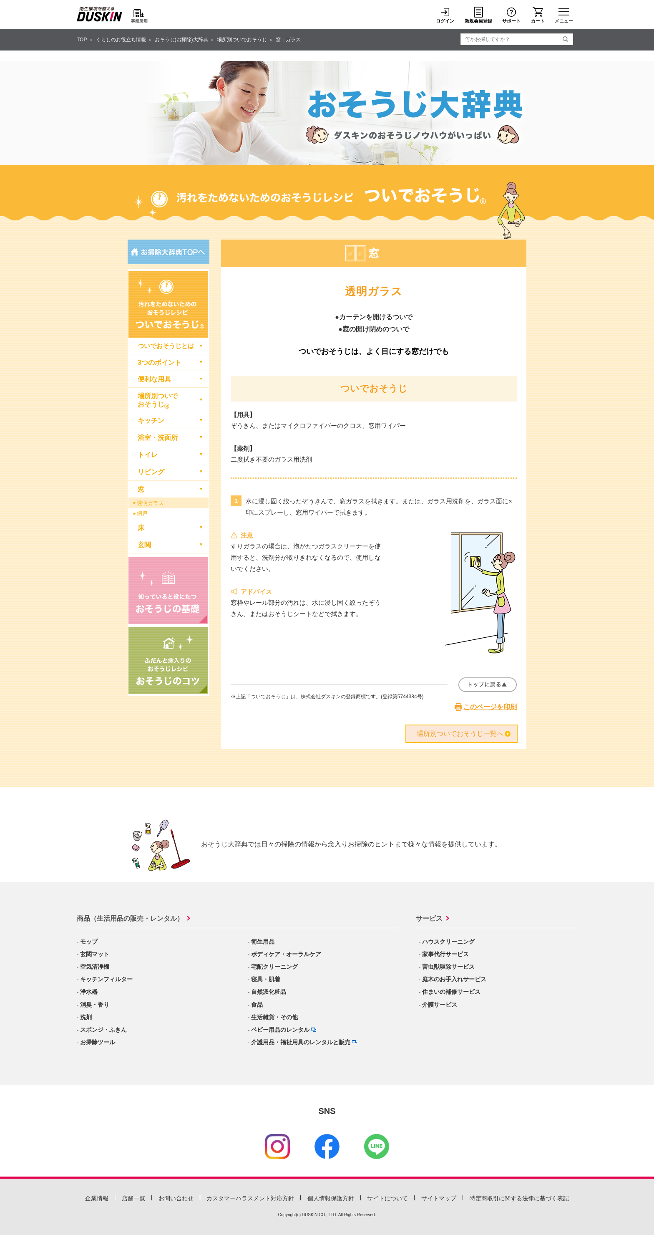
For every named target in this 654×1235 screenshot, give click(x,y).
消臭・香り (94, 1004)
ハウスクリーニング (448, 941)
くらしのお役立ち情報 (121, 40)
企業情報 (96, 1198)
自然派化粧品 (268, 991)
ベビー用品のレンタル (280, 1029)
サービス (429, 918)
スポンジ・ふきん (103, 1029)
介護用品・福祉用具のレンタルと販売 (300, 1042)
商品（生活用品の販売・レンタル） (130, 918)
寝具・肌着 (265, 979)
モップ (89, 941)
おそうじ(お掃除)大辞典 (181, 40)
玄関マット (94, 954)
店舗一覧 (133, 1198)
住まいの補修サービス (451, 991)
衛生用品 (262, 941)
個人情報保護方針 (330, 1198)
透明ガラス (150, 503)
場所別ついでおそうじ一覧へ (460, 733)
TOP (82, 40)
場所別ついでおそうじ (242, 40)
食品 (257, 1004)
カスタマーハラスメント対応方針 (250, 1198)
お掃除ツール (97, 1042)
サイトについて (387, 1198)
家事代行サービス (445, 954)
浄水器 (89, 991)
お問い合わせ (176, 1198)
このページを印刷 (490, 706)
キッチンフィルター (106, 979)
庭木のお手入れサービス (454, 979)
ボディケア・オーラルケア (286, 954)
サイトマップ (438, 1198)
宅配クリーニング (274, 966)
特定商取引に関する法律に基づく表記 (519, 1198)
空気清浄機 (94, 966)
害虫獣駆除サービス (448, 966)
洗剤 (86, 1017)
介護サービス (439, 1004)
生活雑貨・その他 (274, 1017)
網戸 (142, 513)
